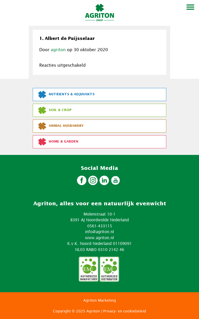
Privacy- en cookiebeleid (124, 311)
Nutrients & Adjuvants (66, 94)
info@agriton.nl (99, 231)
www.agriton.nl (99, 237)
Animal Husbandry (61, 126)
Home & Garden (58, 141)
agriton (58, 49)
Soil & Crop (54, 110)
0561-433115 (99, 225)
